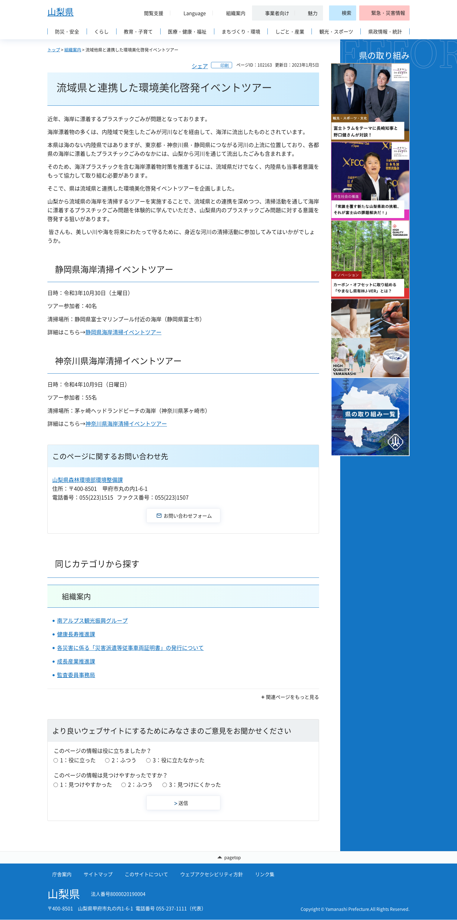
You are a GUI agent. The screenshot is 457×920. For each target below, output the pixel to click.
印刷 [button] (224, 65)
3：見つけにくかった (195, 784)
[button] (151, 13)
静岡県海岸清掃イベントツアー (123, 332)
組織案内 (72, 50)
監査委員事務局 (76, 675)
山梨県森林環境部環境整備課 (87, 480)
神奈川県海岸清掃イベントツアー (126, 424)
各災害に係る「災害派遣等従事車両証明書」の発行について (130, 648)
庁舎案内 (62, 874)
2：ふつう (124, 760)
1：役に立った (78, 760)
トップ (53, 50)
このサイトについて (146, 874)
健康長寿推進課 (76, 634)
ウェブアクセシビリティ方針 (211, 874)
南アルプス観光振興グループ (92, 620)
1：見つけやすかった (86, 784)
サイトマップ (98, 874)
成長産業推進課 (76, 661)
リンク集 (264, 874)
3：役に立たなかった (179, 760)
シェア (200, 66)
